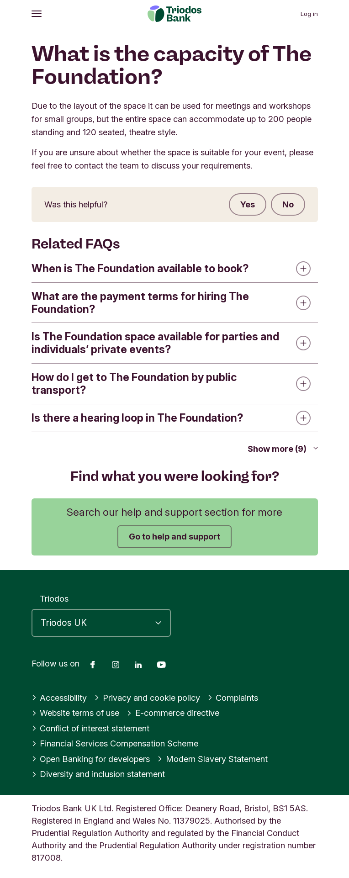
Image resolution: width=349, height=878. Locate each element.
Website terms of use (76, 713)
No (288, 204)
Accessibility (59, 698)
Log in (309, 13)
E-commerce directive (173, 713)
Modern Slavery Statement (212, 759)
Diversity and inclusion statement (98, 774)
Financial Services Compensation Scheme (115, 743)
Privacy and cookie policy (147, 698)
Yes (247, 204)
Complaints (233, 698)
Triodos (54, 598)
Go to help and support (174, 536)
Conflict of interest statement (91, 728)
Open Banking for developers (91, 759)
